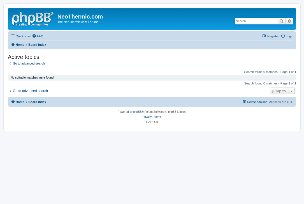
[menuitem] (37, 36)
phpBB (137, 111)
